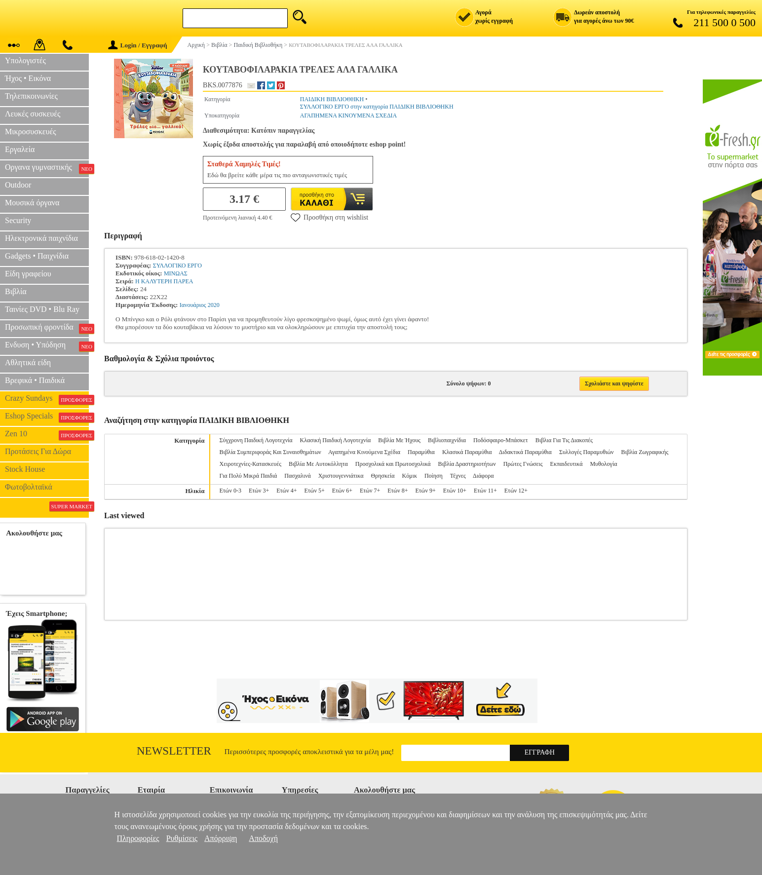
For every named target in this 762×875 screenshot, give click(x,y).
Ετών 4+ (286, 490)
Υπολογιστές (25, 60)
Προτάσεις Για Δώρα (38, 451)
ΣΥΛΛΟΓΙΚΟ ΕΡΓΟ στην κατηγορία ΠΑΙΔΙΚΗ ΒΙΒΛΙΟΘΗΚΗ (377, 106)
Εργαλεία (20, 149)
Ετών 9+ (425, 490)
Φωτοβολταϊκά (28, 487)
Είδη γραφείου (28, 273)
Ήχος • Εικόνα (28, 78)
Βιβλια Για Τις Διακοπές (564, 440)
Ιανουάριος (193, 305)
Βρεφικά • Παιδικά (35, 380)
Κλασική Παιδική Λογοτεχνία (335, 440)
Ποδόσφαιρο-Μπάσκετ (500, 440)
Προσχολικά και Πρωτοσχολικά (393, 463)
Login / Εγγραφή (137, 45)
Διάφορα (483, 475)
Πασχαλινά (297, 475)
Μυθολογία (603, 463)
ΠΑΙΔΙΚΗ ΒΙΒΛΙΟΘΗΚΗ (332, 99)
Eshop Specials (47, 417)
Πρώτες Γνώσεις (523, 463)
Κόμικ (409, 475)
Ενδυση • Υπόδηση (47, 346)
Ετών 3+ (259, 490)
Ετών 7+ (370, 490)
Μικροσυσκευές (30, 131)
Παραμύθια (421, 452)
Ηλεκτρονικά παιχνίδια (41, 238)
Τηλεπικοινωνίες (31, 96)
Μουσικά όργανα (32, 202)
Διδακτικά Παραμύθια (525, 452)
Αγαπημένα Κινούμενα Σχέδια (364, 452)
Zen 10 (47, 434)
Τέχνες (458, 475)
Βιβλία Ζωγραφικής (644, 452)
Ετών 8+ (397, 490)
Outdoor (18, 185)
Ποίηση (433, 475)
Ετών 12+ (516, 490)
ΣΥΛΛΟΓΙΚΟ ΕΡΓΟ (177, 265)
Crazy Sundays (47, 399)
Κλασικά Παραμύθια (467, 452)
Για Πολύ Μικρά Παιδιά (248, 475)
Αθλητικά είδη (28, 362)
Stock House (25, 469)
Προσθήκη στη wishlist (329, 217)
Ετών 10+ (454, 490)
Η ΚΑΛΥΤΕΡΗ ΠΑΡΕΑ (164, 281)
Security (18, 220)
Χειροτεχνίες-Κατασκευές (250, 463)
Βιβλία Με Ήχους (399, 440)
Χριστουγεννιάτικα (341, 475)
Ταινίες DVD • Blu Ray (42, 309)
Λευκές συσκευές (32, 114)
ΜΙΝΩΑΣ (176, 273)
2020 (214, 305)
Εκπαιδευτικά (566, 463)
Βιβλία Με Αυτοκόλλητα (318, 463)
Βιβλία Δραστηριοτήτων (467, 463)
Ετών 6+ (342, 490)
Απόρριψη (220, 838)
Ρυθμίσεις (181, 838)
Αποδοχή (263, 838)
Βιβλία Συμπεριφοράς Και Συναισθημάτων (270, 452)
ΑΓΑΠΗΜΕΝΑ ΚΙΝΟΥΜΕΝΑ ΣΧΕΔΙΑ (348, 115)
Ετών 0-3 (230, 490)
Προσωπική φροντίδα (47, 328)
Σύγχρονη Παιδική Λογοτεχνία (255, 440)
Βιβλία (16, 291)
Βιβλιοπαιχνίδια (447, 440)
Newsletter (174, 751)
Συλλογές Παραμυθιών (586, 452)
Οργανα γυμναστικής (47, 168)
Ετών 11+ (485, 490)
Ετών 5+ (314, 490)
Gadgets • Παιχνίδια (37, 256)
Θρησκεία (383, 475)
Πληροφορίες (138, 838)
